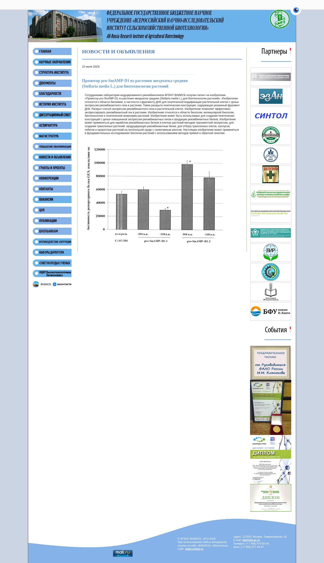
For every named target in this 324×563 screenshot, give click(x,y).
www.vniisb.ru (194, 549)
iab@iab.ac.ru (251, 540)
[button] (296, 12)
